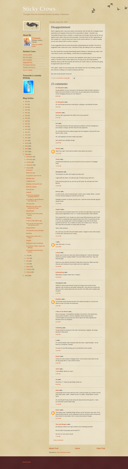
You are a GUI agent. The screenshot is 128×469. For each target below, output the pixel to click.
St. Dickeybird (60, 87)
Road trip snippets (31, 187)
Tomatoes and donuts (29, 67)
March (28, 266)
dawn (57, 390)
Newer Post (53, 448)
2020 (26, 115)
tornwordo (37, 38)
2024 (26, 104)
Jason (57, 369)
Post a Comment (58, 440)
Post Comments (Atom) (63, 452)
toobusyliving (60, 272)
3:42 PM (58, 350)
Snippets (28, 192)
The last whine (30, 203)
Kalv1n (58, 410)
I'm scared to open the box (33, 175)
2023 (26, 107)
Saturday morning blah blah (34, 184)
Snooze (58, 148)
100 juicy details (27, 55)
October (28, 162)
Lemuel (58, 252)
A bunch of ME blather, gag (34, 220)
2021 (26, 112)
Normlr (58, 356)
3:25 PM (58, 334)
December (29, 156)
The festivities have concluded (34, 230)
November (29, 159)
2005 (26, 275)
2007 (26, 151)
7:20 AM (58, 436)
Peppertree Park (27, 62)
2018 (26, 121)
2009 (26, 146)
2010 (26, 143)
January (28, 272)
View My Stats (26, 462)
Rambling (29, 233)
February (29, 269)
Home (77, 448)
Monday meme (30, 178)
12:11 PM (58, 236)
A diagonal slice (30, 181)
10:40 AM (58, 143)
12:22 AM (58, 418)
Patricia (58, 191)
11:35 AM (58, 186)
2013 (26, 135)
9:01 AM (58, 107)
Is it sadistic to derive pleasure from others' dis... (34, 200)
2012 (26, 137)
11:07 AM (58, 153)
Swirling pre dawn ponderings (34, 243)
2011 (26, 140)
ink (57, 379)
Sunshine (58, 112)
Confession (29, 170)
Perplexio (58, 299)
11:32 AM (58, 166)
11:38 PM (58, 404)
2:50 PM (58, 293)
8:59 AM (58, 96)
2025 (26, 101)
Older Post (101, 448)
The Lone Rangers (61, 424)
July (27, 255)
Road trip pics (30, 189)
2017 (26, 124)
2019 (26, 118)
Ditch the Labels (27, 57)
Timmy (58, 159)
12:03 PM (58, 203)
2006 (26, 154)
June (28, 258)
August (28, 168)
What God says (30, 173)
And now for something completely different (32, 195)
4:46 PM (58, 374)
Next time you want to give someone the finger (33, 207)
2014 (26, 132)
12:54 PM (58, 277)
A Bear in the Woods (62, 311)
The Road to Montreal (29, 65)
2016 (26, 126)
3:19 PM (58, 322)
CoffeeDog (59, 327)
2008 (26, 148)
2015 (26, 129)
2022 (26, 110)
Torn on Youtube (27, 70)
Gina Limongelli (27, 60)
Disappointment (30, 228)
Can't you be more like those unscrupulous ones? (34, 224)
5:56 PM (58, 384)
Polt (57, 123)
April (27, 264)
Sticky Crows (39, 8)
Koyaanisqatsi (30, 211)
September (29, 165)
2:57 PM (58, 306)
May (27, 261)
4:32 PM (58, 363)
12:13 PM (58, 246)
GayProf (58, 209)
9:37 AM (58, 117)
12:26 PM (58, 266)
